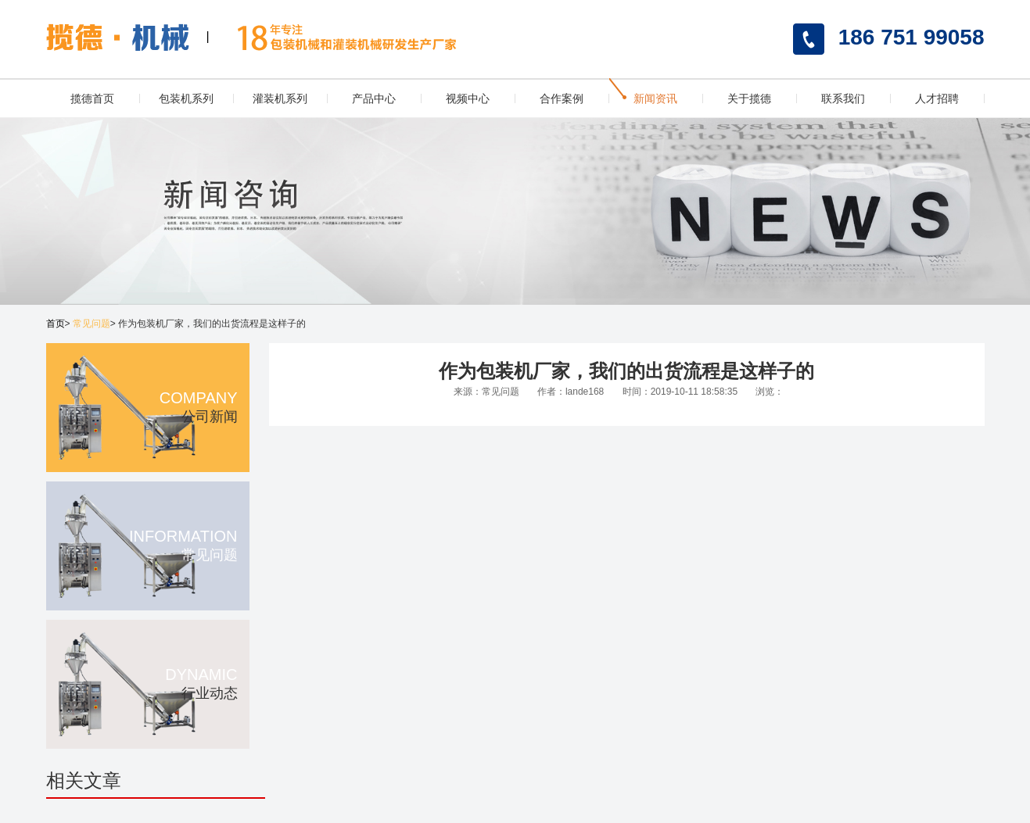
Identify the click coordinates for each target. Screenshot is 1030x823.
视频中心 (468, 98)
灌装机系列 (280, 98)
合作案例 (561, 98)
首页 (55, 323)
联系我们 (843, 98)
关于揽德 (749, 98)
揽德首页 (92, 98)
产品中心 (374, 98)
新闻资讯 (655, 98)
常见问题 (91, 323)
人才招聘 (937, 98)
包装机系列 (186, 98)
